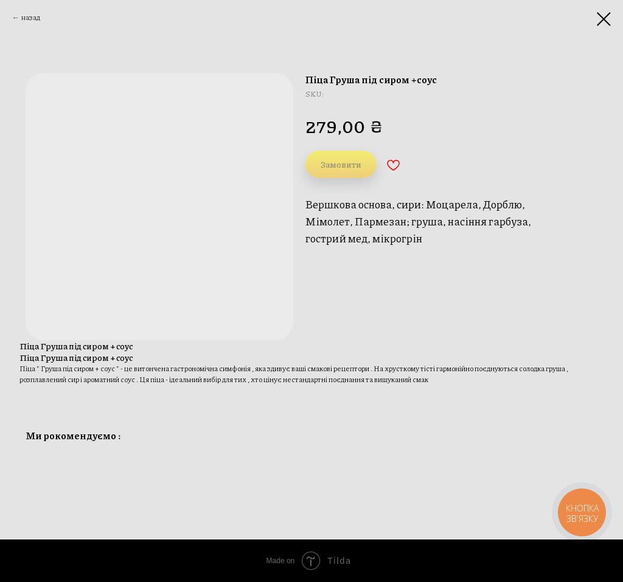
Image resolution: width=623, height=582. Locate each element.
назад (30, 17)
